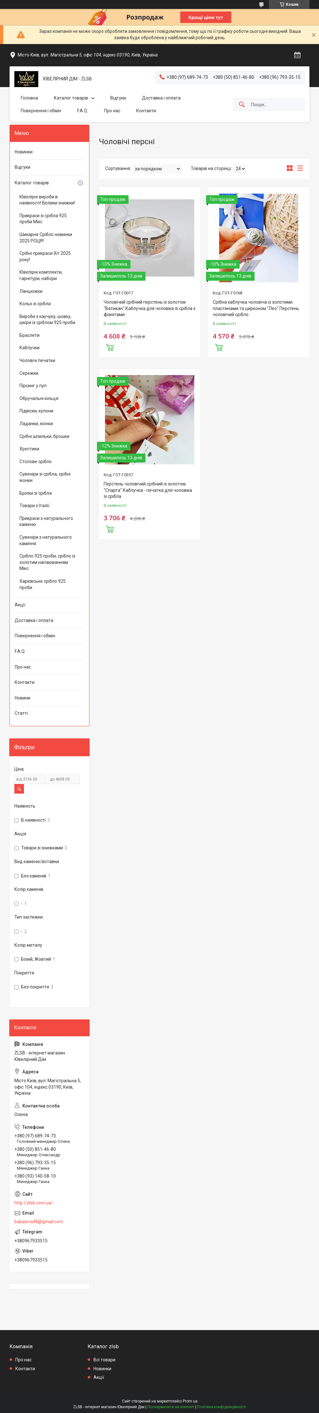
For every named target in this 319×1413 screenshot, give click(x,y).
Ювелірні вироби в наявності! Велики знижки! (47, 200)
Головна (29, 97)
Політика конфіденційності (221, 1407)
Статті (21, 713)
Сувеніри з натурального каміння (45, 540)
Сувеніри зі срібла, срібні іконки (44, 477)
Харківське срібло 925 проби (42, 584)
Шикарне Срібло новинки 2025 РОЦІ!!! (45, 237)
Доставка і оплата (161, 97)
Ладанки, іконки (36, 423)
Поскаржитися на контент (170, 1407)
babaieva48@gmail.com (38, 1221)
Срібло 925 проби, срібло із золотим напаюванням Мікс (47, 562)
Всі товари (104, 1359)
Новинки (24, 151)
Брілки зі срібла (35, 493)
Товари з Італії (34, 505)
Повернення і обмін (41, 110)
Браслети (29, 335)
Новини (22, 697)
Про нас (112, 110)
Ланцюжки (30, 291)
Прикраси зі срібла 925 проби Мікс (43, 219)
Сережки (28, 373)
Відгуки (118, 97)
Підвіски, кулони (36, 410)
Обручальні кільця (38, 398)
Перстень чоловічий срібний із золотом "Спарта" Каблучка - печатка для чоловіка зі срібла (148, 490)
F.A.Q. (82, 110)
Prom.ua (190, 1401)
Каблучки (29, 347)
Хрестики (29, 448)
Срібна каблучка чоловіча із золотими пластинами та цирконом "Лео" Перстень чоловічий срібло (256, 308)
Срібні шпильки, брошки (44, 436)
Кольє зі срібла (35, 303)
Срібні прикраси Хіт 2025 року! (45, 256)
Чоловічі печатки (37, 360)
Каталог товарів (71, 97)
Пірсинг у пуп (33, 385)
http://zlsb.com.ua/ (33, 1202)
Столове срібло (35, 461)
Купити (110, 347)
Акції (20, 604)
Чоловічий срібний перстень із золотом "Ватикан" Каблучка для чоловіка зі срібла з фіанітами (150, 308)
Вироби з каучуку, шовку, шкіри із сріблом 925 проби (47, 319)
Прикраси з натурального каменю (46, 521)
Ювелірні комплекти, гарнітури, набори (41, 275)
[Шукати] (241, 105)
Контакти (146, 110)
